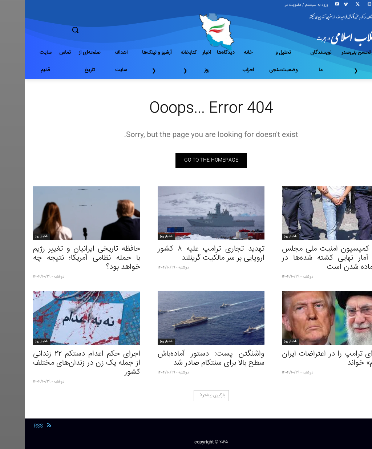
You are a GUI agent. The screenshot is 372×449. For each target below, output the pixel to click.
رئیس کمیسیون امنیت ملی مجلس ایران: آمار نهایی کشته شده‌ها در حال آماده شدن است (310, 258)
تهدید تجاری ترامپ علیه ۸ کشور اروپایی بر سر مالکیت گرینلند (186, 253)
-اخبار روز (265, 236)
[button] (100, 30)
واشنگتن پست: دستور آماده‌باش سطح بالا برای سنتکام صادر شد (186, 358)
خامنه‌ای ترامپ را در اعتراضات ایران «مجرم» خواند (310, 358)
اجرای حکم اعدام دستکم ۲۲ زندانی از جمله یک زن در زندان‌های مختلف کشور (61, 363)
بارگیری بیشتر (187, 395)
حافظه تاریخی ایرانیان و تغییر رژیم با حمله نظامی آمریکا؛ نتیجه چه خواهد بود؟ (61, 258)
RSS (13, 426)
